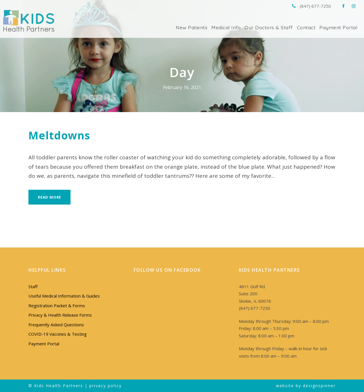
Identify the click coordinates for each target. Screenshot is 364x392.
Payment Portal (339, 27)
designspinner (319, 385)
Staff (32, 286)
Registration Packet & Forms (55, 305)
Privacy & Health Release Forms (59, 315)
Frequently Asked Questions (55, 324)
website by (290, 385)
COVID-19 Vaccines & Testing (56, 334)
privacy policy (102, 385)
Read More (50, 197)
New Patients (201, 27)
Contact (309, 27)
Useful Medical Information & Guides (63, 296)
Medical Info (234, 27)
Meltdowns (56, 135)
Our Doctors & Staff (274, 27)
